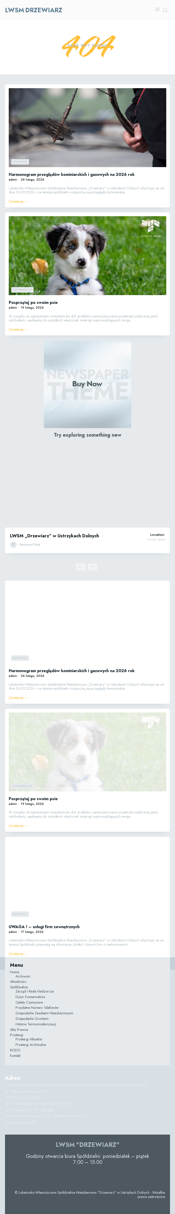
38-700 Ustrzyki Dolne (22, 1097)
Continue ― (18, 201)
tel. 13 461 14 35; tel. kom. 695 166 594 (37, 1103)
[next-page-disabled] (93, 567)
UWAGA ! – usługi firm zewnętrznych (44, 927)
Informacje (22, 290)
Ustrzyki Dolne (156, 539)
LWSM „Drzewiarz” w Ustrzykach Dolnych (54, 536)
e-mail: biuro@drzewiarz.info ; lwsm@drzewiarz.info (46, 1116)
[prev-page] (81, 567)
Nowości (20, 162)
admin (13, 179)
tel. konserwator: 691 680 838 (29, 1110)
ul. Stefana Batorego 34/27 (27, 1091)
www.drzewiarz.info (20, 1122)
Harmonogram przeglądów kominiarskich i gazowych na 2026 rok (71, 174)
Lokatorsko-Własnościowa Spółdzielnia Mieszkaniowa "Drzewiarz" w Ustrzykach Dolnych (75, 1084)
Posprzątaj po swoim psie (33, 302)
